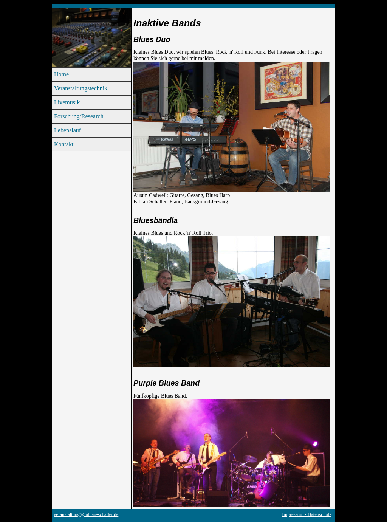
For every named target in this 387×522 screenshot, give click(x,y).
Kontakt (64, 144)
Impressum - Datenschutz (306, 514)
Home (61, 74)
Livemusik (67, 102)
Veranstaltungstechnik (80, 88)
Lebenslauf (67, 130)
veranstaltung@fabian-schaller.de (86, 514)
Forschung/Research (79, 116)
